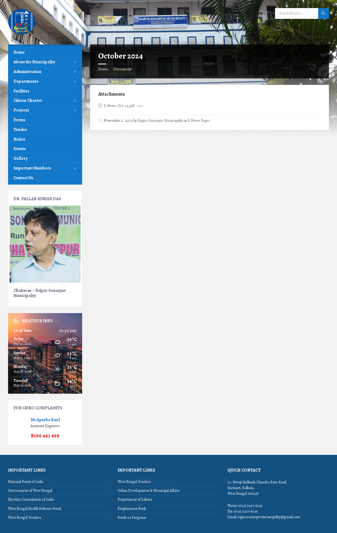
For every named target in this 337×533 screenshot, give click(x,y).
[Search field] (302, 13)
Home (103, 69)
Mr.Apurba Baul (45, 420)
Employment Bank (132, 508)
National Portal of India (25, 481)
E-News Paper (199, 120)
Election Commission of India (31, 499)
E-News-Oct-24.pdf (119, 105)
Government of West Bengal (30, 490)
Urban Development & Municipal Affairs (149, 490)
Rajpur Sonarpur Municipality (160, 120)
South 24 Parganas (132, 517)
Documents (122, 69)
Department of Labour (135, 499)
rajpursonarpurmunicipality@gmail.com (268, 517)
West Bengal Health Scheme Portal (34, 508)
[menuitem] (45, 52)
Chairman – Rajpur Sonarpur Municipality (39, 293)
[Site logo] (21, 34)
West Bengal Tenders (24, 517)
